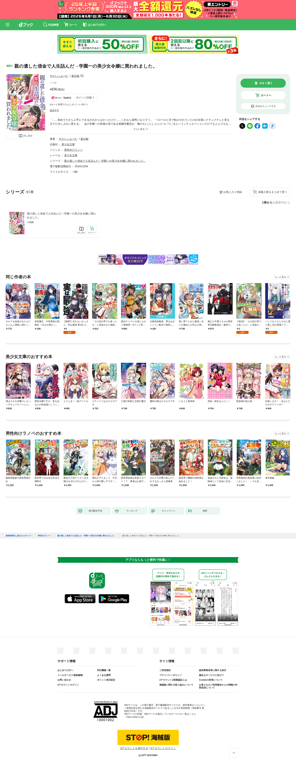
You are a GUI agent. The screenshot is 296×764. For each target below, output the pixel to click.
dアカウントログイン (68, 684)
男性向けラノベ (73, 149)
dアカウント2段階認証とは (173, 680)
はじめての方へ (65, 670)
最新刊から (282, 202)
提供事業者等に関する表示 (212, 670)
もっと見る (280, 277)
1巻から (267, 202)
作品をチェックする (265, 106)
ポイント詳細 (84, 97)
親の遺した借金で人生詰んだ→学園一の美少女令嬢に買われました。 (61, 215)
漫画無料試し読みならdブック (18, 536)
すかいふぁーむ (59, 75)
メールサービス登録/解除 (70, 675)
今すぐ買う (266, 83)
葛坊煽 (75, 75)
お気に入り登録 (232, 192)
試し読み (27, 135)
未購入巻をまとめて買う (272, 192)
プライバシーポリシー (170, 675)
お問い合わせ (64, 680)
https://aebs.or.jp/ (135, 717)
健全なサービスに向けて (211, 675)
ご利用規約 (165, 670)
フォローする (82, 76)
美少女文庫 (68, 144)
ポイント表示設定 (106, 680)
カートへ (266, 95)
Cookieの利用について (210, 680)
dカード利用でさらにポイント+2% (67, 104)
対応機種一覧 (104, 670)
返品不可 (54, 110)
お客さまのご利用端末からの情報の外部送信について (218, 686)
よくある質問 (104, 675)
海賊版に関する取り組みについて (176, 684)
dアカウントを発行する (134, 748)
